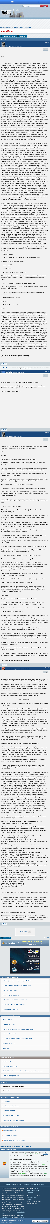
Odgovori (23, 36)
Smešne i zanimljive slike (10, 1066)
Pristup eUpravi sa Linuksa (11, 995)
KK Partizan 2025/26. (9, 1024)
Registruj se (4, 367)
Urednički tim (26, 1184)
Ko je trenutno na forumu (9, 1149)
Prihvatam (36, 1221)
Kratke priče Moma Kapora (11, 1115)
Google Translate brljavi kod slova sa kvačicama (17, 985)
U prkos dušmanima (9, 1110)
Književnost (8, 27)
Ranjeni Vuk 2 (7, 1101)
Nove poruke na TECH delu (9, 977)
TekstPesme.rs (30, 1192)
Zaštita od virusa (35, 1190)
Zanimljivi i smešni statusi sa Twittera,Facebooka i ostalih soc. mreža (23, 1071)
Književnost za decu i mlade (11, 1106)
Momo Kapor (28, 27)
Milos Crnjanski (7, 1019)
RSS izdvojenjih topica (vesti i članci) (14, 1140)
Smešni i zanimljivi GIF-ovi (11, 1075)
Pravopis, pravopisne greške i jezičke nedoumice (17, 1038)
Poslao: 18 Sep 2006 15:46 (23, 669)
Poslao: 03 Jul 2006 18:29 (16, 46)
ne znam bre (10, 669)
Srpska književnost (18, 27)
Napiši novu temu (9, 36)
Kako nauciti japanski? (9, 1034)
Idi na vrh (47, 937)
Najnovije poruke (10, 1184)
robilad (8, 372)
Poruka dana (7, 1061)
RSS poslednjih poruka (10, 1135)
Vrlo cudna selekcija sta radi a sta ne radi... (15, 1000)
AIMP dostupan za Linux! (10, 990)
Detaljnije (45, 1154)
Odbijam (45, 1221)
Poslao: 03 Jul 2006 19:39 (18, 372)
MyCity (2, 27)
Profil (4, 363)
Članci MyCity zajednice (37, 1184)
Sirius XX (6, 1048)
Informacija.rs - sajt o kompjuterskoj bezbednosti (17, 981)
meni (12, 2)
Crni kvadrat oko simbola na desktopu (14, 1004)
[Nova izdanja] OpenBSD (10, 1009)
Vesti (35, 1188)
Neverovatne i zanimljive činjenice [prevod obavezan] (18, 1029)
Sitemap (19, 1184)
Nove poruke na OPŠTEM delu (10, 1016)
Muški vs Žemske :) (9, 1043)
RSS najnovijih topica (9, 1130)
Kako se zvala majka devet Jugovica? (14, 1120)
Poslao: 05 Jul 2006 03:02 (16, 436)
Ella (7, 46)
